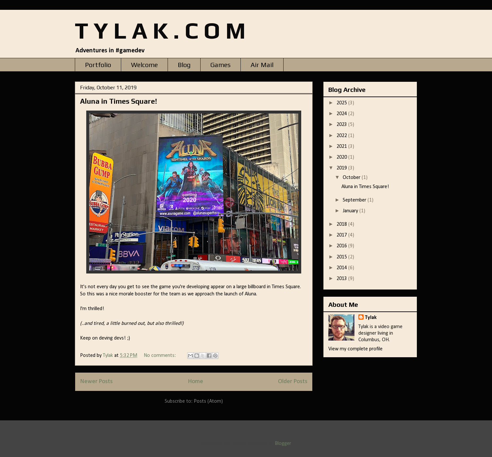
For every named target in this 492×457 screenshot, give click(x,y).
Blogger (283, 443)
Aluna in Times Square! (118, 101)
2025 (342, 103)
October (352, 177)
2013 (342, 278)
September (355, 200)
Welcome (144, 64)
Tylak (371, 317)
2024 (342, 113)
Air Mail (262, 64)
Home (195, 381)
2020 (342, 157)
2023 (342, 124)
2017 (342, 235)
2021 (342, 146)
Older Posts (292, 381)
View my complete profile (355, 349)
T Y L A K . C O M (160, 30)
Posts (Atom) (208, 401)
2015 (342, 257)
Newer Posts (96, 381)
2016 (342, 246)
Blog (184, 64)
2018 (342, 224)
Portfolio (98, 64)
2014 (342, 268)
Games (220, 64)
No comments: (160, 355)
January (351, 211)
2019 (342, 168)
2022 (342, 135)
